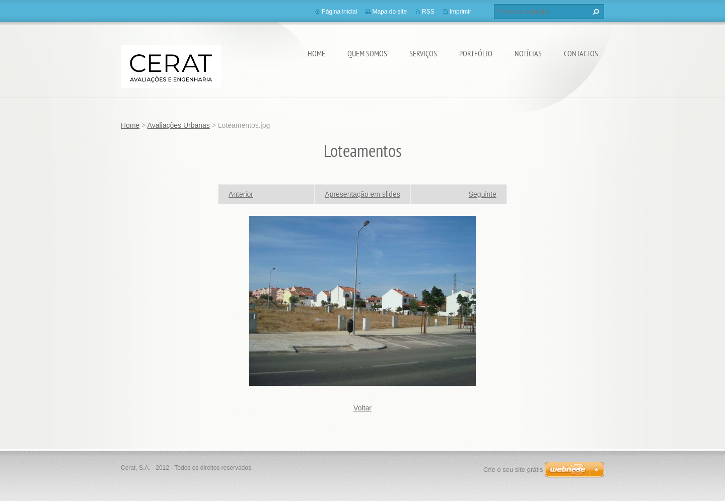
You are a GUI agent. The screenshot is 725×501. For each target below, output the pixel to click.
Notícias (528, 53)
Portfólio (475, 53)
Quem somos (367, 53)
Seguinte (482, 194)
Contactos (581, 53)
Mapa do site (389, 11)
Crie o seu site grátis (513, 469)
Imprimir (460, 11)
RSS (428, 11)
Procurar (594, 11)
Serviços (423, 53)
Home (316, 53)
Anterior (241, 194)
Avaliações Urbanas (179, 125)
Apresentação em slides (362, 194)
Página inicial (339, 11)
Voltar (362, 408)
